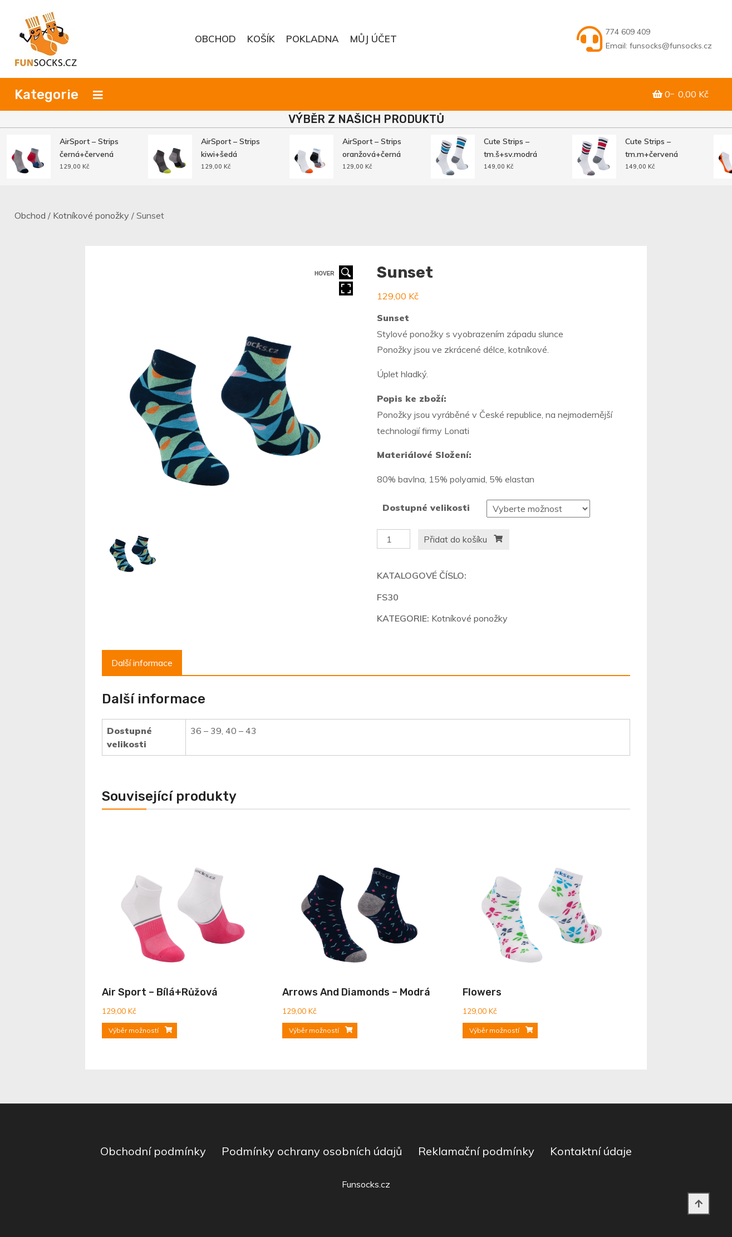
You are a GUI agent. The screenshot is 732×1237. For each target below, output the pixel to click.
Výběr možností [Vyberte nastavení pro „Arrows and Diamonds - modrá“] (314, 1030)
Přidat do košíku (455, 539)
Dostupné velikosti (426, 507)
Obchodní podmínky (153, 1151)
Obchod (215, 39)
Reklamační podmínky (476, 1151)
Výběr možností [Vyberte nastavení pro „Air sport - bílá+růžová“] (134, 1030)
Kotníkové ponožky (91, 215)
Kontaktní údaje (591, 1151)
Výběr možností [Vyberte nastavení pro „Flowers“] (494, 1030)
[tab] (142, 663)
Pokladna (312, 39)
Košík (261, 39)
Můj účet (373, 39)
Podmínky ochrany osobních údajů (312, 1151)
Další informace (142, 662)
